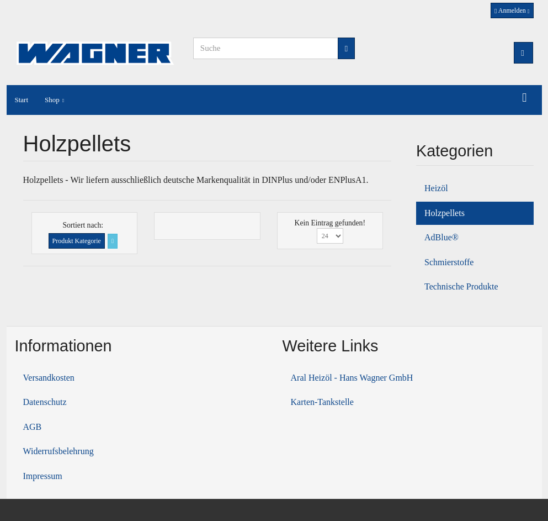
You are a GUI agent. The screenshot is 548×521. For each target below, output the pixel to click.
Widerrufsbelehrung (58, 451)
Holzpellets (444, 213)
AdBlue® (441, 237)
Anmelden (511, 10)
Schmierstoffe (448, 262)
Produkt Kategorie (76, 241)
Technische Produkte (461, 286)
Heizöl (436, 188)
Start (22, 100)
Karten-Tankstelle (322, 402)
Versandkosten (49, 377)
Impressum (42, 476)
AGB (32, 426)
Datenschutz (45, 402)
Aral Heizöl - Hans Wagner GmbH (352, 377)
